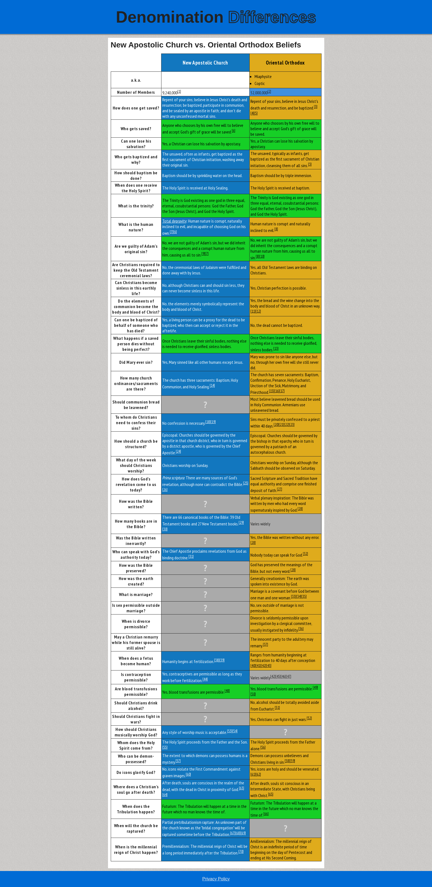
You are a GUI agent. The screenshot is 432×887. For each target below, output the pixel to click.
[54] (234, 730)
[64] (165, 794)
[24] (178, 451)
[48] (227, 690)
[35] (304, 596)
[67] (232, 832)
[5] (256, 113)
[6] (233, 130)
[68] (238, 832)
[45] (278, 676)
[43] (268, 665)
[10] (261, 256)
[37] (265, 644)
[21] (281, 424)
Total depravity (174, 221)
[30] (165, 529)
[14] (212, 385)
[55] (165, 747)
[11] (253, 311)
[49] (315, 687)
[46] (283, 676)
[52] (309, 717)
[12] (258, 311)
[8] (276, 228)
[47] (288, 676)
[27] (279, 489)
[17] (282, 390)
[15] (271, 390)
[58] (287, 760)
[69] (243, 832)
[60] (188, 774)
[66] (266, 813)
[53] (229, 730)
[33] (293, 596)
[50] (253, 693)
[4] (252, 113)
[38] (216, 660)
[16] (276, 390)
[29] (241, 522)
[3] (315, 106)
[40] (253, 665)
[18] (207, 421)
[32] (305, 553)
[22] (286, 424)
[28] (300, 508)
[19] (213, 421)
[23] (292, 424)
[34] (298, 596)
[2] (269, 91)
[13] (276, 348)
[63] (241, 788)
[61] (253, 774)
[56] (263, 747)
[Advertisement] (54, 120)
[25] (245, 482)
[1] (179, 91)
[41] (258, 665)
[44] (205, 679)
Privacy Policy (216, 879)
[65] (270, 794)
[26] (165, 489)
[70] (241, 851)
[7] (171, 231)
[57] (178, 760)
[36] (301, 628)
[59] (292, 760)
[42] (263, 665)
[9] (203, 253)
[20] (276, 424)
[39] (222, 660)
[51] (277, 707)
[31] (191, 556)
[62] (258, 774)
